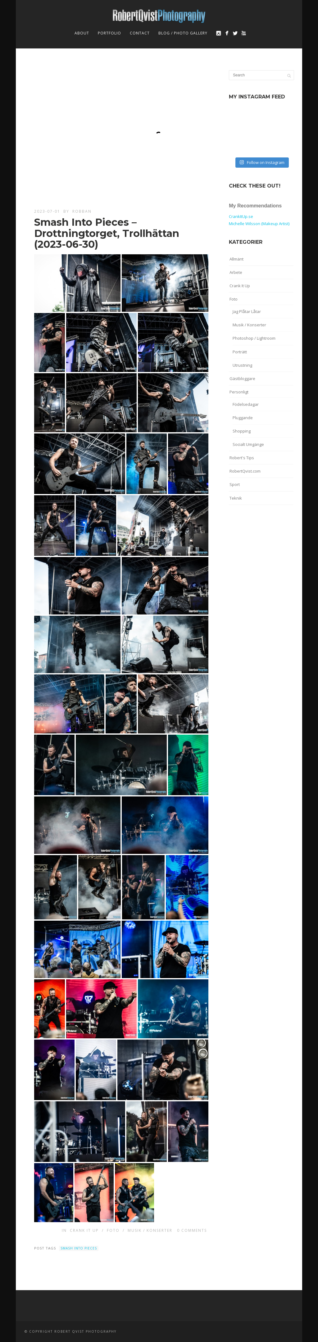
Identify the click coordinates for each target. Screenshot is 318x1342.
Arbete (235, 272)
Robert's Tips (241, 457)
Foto (113, 1230)
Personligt (238, 392)
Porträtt (240, 352)
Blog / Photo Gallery (182, 33)
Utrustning (242, 365)
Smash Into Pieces (79, 1248)
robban (82, 211)
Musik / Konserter (150, 1230)
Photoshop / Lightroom (254, 338)
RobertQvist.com (245, 471)
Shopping (242, 431)
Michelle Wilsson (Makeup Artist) (259, 223)
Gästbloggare (242, 378)
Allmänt (236, 259)
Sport (234, 484)
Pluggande (243, 417)
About (82, 33)
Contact (140, 33)
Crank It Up (84, 1230)
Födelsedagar (246, 404)
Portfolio (109, 33)
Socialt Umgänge (248, 444)
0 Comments (192, 1230)
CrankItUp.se (241, 216)
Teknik (235, 498)
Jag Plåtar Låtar (247, 311)
